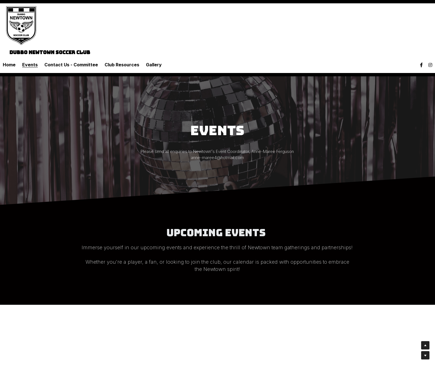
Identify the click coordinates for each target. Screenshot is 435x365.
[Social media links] (421, 65)
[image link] (21, 25)
